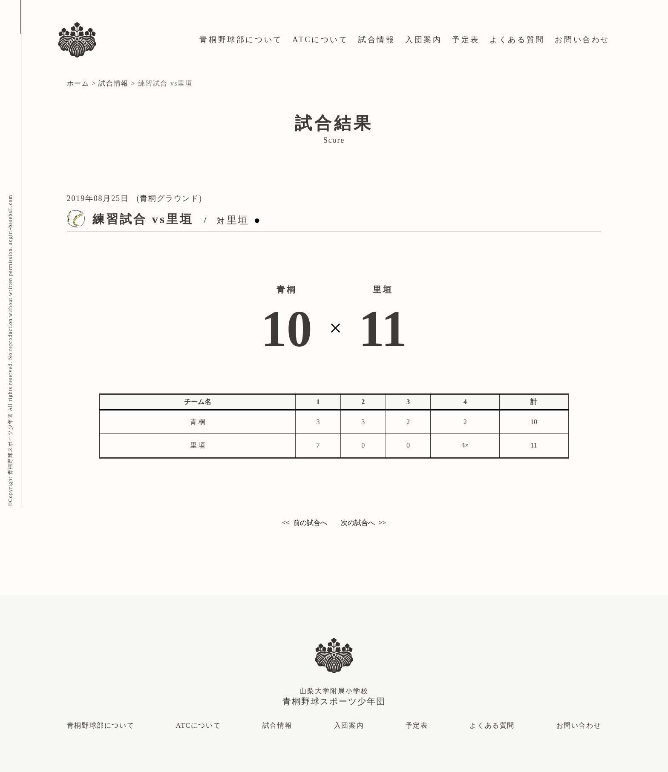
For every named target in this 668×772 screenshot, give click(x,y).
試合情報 (376, 39)
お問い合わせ (582, 39)
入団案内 (423, 39)
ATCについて (320, 39)
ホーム (78, 83)
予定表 (466, 39)
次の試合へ (358, 522)
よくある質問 (517, 39)
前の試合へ (310, 522)
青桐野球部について (240, 39)
